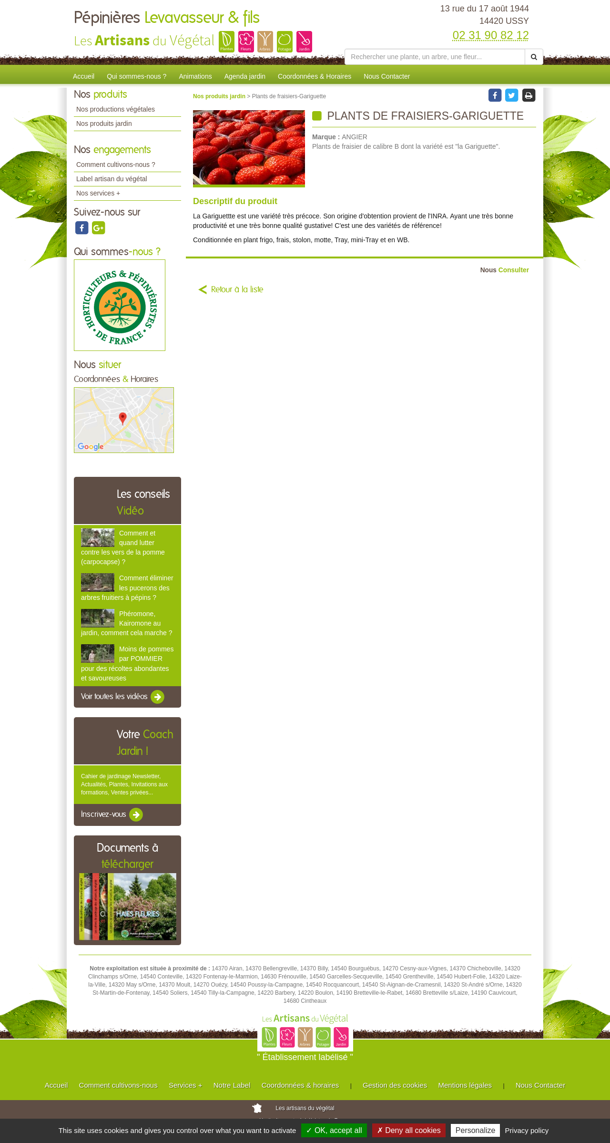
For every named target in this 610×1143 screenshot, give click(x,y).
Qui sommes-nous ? (136, 76)
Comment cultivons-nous (118, 1085)
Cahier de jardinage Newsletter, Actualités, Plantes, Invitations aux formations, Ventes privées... (124, 784)
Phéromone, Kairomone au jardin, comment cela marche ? (126, 623)
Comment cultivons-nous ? (115, 164)
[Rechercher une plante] (435, 57)
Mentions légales (465, 1085)
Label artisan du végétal (111, 179)
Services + (185, 1085)
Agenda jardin (244, 76)
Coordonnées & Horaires (314, 76)
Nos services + (98, 193)
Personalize (476, 1130)
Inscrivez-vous (112, 815)
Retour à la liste (237, 290)
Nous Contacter (387, 76)
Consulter (504, 270)
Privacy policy (527, 1130)
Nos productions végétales (115, 109)
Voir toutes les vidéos (123, 697)
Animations (195, 76)
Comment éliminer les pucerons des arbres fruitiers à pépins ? (127, 587)
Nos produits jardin (104, 123)
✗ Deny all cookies (409, 1130)
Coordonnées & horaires (300, 1085)
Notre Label (232, 1085)
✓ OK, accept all (334, 1130)
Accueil (83, 76)
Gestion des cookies (395, 1085)
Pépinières (167, 18)
